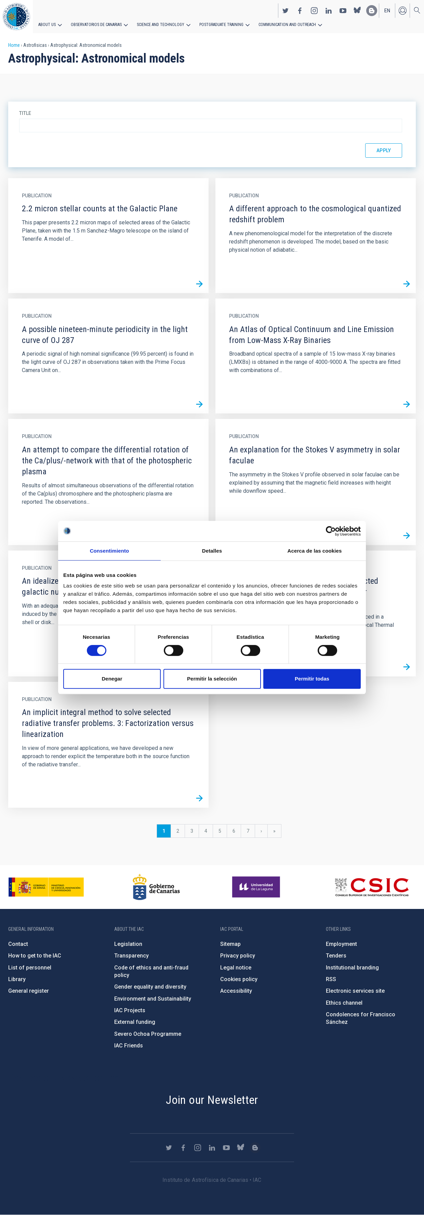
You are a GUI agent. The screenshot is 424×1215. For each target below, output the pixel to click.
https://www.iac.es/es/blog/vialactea (372, 10)
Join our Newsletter (212, 1100)
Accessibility (236, 991)
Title (25, 113)
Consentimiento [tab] (109, 551)
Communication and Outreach (287, 24)
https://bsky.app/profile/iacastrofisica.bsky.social (357, 10)
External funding (134, 1022)
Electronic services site (355, 991)
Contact (18, 944)
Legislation (128, 944)
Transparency (131, 955)
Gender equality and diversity (150, 986)
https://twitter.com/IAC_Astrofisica (285, 10)
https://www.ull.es (257, 887)
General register (28, 991)
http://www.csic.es (371, 887)
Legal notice (235, 967)
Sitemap (230, 944)
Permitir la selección (212, 679)
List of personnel (29, 967)
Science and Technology (160, 24)
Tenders (336, 955)
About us (47, 24)
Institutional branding (352, 967)
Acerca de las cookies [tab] (315, 551)
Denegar (112, 679)
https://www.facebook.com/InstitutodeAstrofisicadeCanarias (300, 10)
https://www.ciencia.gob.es (46, 887)
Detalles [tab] (212, 551)
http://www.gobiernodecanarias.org (156, 887)
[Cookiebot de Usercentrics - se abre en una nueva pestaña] (331, 531)
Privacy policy (237, 955)
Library (17, 979)
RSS (331, 979)
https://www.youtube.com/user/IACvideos (343, 10)
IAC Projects (129, 1010)
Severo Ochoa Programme (147, 1034)
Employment (341, 944)
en (387, 10)
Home (14, 45)
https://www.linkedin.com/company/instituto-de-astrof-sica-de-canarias (328, 10)
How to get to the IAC (34, 955)
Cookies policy (238, 979)
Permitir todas (312, 679)
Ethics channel (344, 1003)
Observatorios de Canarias (96, 24)
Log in (402, 10)
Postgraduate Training (221, 24)
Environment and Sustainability (152, 998)
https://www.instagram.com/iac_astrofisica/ (314, 10)
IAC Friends (128, 1045)
